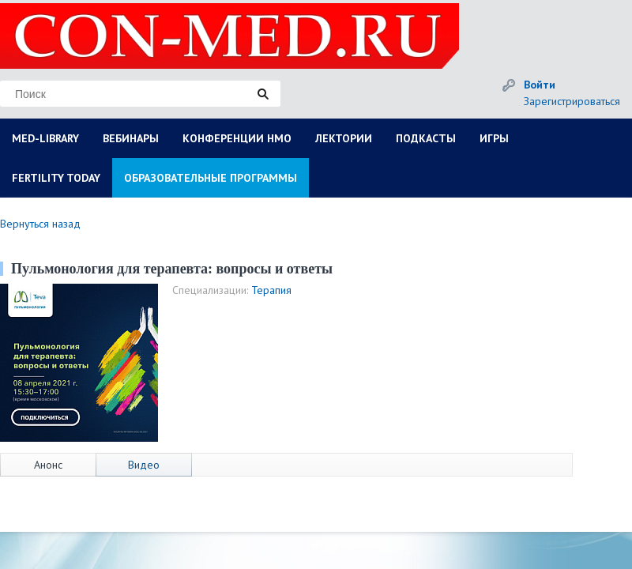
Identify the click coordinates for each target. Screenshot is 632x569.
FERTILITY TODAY (56, 178)
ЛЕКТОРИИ (343, 138)
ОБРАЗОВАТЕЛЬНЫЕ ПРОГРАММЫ (210, 178)
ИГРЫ (494, 138)
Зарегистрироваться (572, 101)
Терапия (271, 290)
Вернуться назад (40, 224)
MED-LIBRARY (45, 138)
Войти (539, 84)
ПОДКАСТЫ (426, 138)
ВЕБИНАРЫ (131, 138)
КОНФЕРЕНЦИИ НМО (237, 138)
